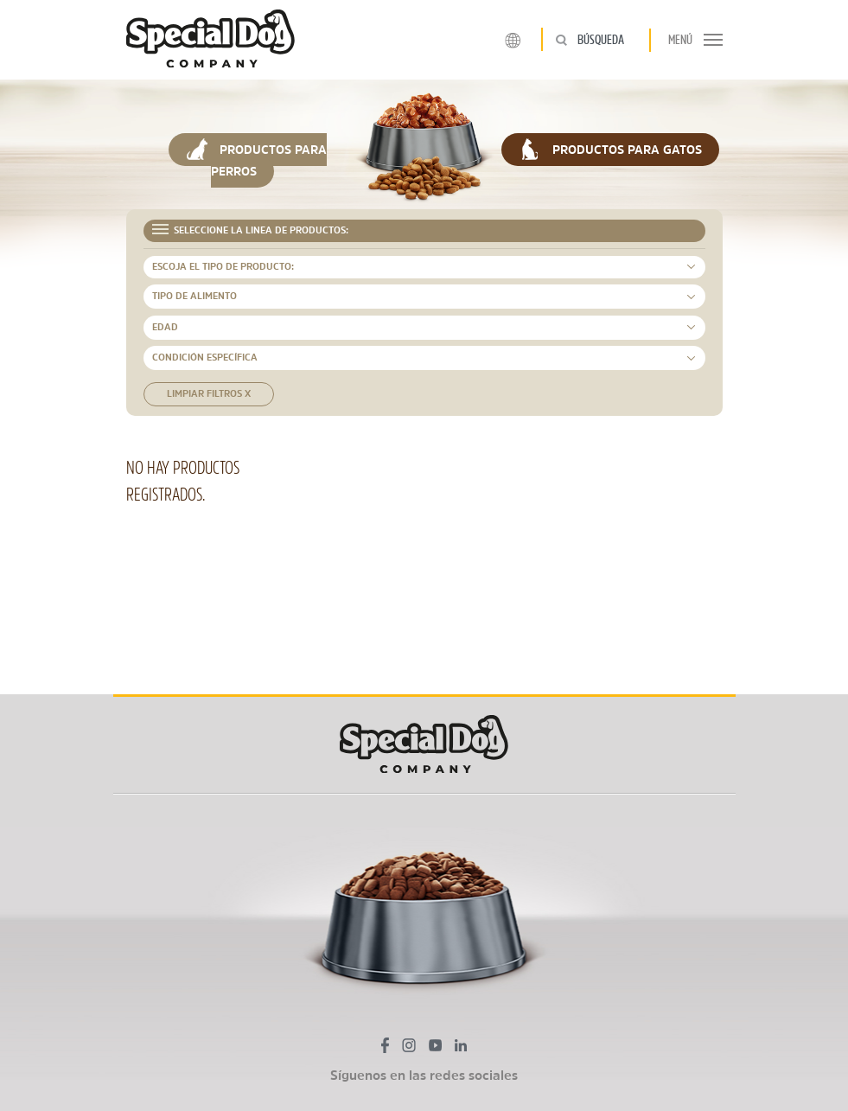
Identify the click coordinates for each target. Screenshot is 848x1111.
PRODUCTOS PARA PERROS (256, 157)
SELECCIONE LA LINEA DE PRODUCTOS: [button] (250, 229)
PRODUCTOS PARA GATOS (610, 149)
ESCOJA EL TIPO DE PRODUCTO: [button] (223, 266)
